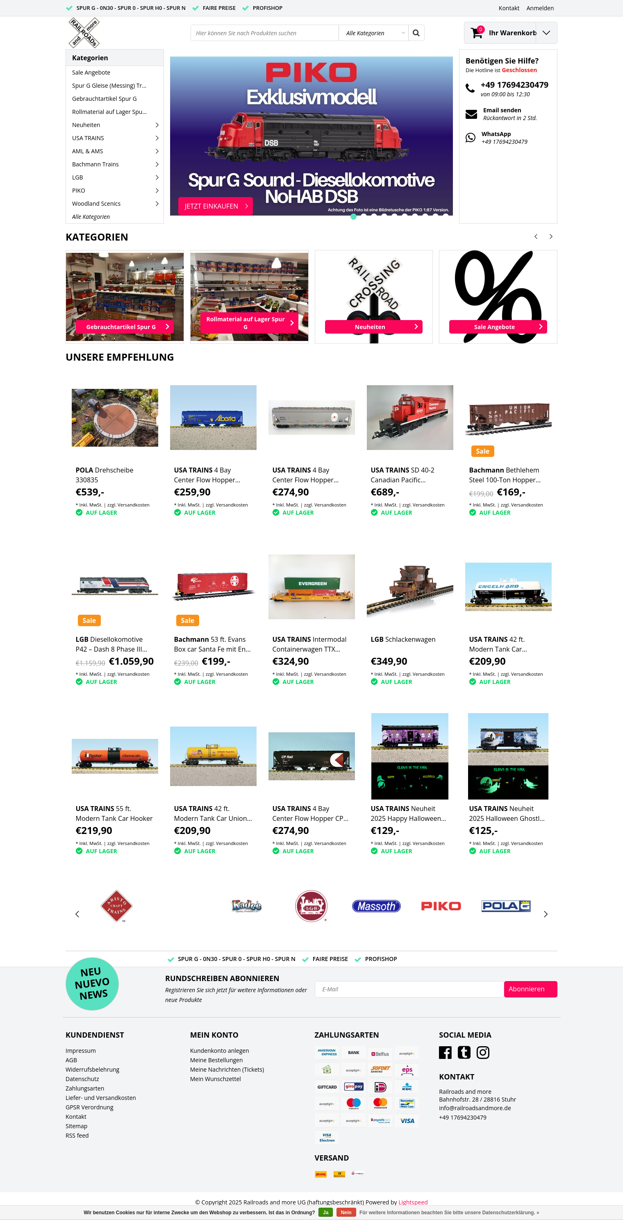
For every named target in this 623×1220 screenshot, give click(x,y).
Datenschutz (82, 1079)
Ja (325, 1212)
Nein (346, 1212)
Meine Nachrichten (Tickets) (227, 1069)
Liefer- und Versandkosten (101, 1098)
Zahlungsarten (85, 1088)
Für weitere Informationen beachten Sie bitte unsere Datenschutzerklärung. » (449, 1212)
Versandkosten (134, 505)
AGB (71, 1060)
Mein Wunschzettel (215, 1079)
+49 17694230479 (463, 1117)
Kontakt (76, 1116)
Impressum (81, 1050)
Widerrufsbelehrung (92, 1069)
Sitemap (76, 1126)
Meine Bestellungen (216, 1060)
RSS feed (77, 1135)
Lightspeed (413, 1202)
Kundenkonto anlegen (219, 1050)
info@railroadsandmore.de (475, 1108)
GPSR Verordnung (90, 1107)
